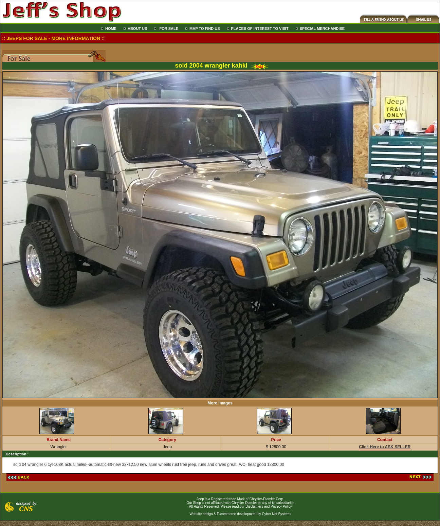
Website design (201, 514)
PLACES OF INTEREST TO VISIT (260, 28)
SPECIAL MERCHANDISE (322, 28)
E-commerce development (237, 514)
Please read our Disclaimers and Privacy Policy (256, 506)
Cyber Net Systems (276, 514)
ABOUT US (137, 28)
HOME (110, 28)
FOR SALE (168, 28)
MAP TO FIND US (204, 28)
